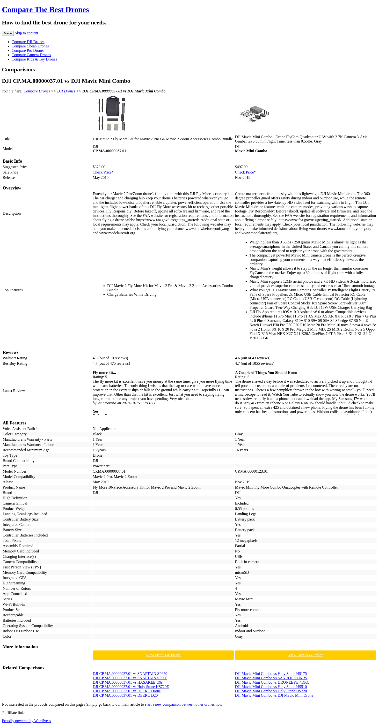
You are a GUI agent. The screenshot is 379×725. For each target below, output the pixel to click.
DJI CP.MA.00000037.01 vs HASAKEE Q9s (128, 682)
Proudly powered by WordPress (26, 721)
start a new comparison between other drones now (183, 704)
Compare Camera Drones (31, 55)
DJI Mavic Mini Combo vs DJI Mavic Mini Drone (274, 695)
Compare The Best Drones (45, 9)
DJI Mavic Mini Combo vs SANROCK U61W (271, 678)
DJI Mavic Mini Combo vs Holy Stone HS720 (271, 691)
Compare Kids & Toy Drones (34, 59)
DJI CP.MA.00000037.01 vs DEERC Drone (127, 691)
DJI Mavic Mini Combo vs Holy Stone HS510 (271, 687)
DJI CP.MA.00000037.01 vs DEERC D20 (125, 695)
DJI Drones (66, 91)
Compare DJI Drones (28, 42)
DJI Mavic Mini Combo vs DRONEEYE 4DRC (272, 682)
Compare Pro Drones (28, 50)
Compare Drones (36, 91)
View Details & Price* (163, 655)
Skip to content (26, 33)
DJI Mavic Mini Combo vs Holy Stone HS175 (271, 674)
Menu (8, 33)
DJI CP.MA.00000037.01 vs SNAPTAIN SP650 (130, 674)
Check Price (102, 172)
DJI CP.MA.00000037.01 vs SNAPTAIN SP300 (130, 678)
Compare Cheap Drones (30, 46)
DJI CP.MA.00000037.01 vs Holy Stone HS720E (131, 687)
